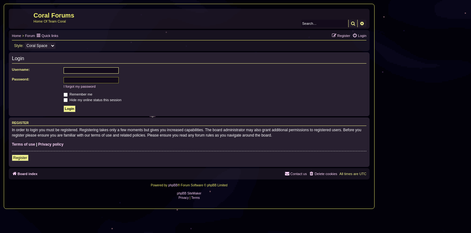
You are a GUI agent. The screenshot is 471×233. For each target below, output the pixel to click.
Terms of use (23, 144)
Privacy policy (51, 144)
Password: (20, 79)
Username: (21, 69)
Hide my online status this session (93, 100)
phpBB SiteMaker (189, 193)
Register (20, 158)
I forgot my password (80, 86)
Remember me (78, 94)
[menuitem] (359, 35)
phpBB (173, 185)
